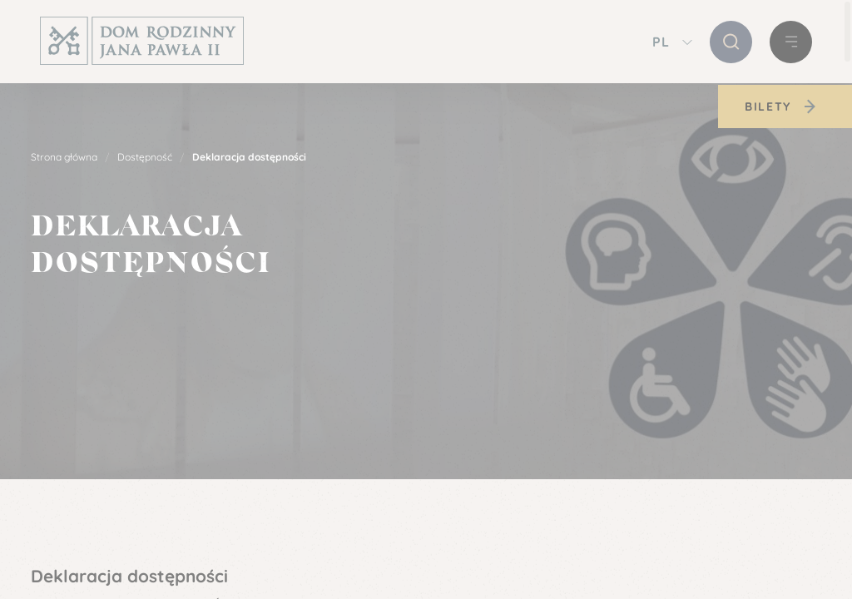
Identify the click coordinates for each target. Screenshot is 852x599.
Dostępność (144, 157)
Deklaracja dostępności (249, 157)
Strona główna (64, 157)
